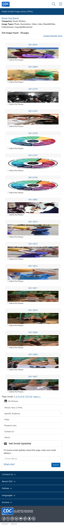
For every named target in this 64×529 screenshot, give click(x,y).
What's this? (9, 464)
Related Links (10, 425)
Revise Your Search (10, 18)
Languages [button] (9, 495)
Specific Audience (12, 413)
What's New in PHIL (13, 407)
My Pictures (11, 401)
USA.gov (14, 524)
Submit (56, 465)
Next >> (37, 396)
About (7, 437)
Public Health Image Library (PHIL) (17, 11)
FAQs (6, 419)
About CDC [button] (9, 481)
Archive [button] (7, 502)
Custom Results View (52, 35)
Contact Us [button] (9, 474)
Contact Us (9, 431)
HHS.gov (5, 524)
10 (31, 396)
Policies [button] (7, 488)
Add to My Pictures (16, 60)
